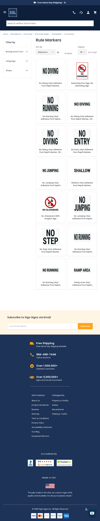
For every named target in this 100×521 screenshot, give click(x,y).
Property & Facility (60, 400)
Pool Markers (57, 34)
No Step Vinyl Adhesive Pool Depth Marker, (50, 250)
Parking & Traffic (59, 414)
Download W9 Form (40, 436)
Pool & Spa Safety (42, 34)
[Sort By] (45, 52)
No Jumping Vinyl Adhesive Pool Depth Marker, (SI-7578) (50, 184)
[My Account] (88, 12)
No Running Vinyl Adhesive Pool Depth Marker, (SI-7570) (82, 250)
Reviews (35, 409)
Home (5, 34)
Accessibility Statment (42, 427)
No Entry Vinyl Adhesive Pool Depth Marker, (82, 150)
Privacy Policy (38, 423)
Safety (55, 405)
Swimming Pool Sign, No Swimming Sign (82, 84)
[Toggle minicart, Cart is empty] (95, 12)
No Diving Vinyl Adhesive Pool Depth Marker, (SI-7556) (50, 150)
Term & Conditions (40, 418)
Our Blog (35, 431)
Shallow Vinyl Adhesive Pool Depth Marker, (82, 184)
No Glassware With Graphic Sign (50, 217)
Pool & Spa (28, 34)
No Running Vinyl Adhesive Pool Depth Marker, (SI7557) (50, 117)
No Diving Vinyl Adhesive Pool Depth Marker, (50, 84)
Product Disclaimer (40, 405)
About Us (36, 400)
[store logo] (13, 12)
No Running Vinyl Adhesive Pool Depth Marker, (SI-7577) (50, 283)
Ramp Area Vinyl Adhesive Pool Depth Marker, (82, 283)
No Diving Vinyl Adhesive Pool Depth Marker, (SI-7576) (82, 117)
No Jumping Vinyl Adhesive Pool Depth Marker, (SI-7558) (82, 217)
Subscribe (85, 326)
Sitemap (35, 414)
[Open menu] (5, 12)
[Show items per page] (82, 52)
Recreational (16, 34)
